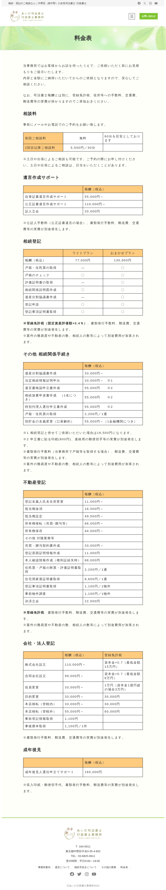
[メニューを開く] (130, 16)
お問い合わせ (148, 16)
